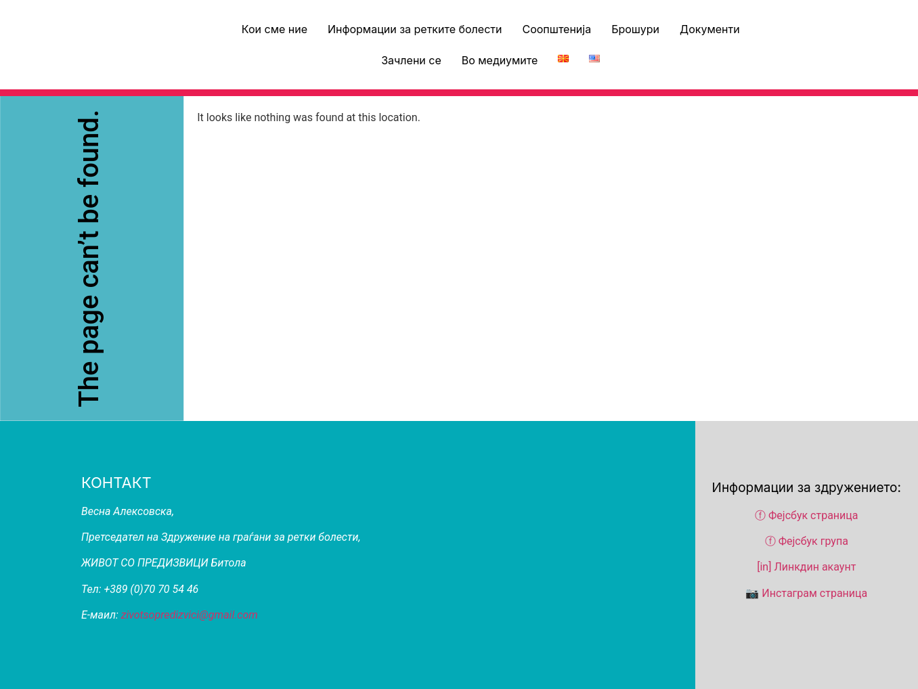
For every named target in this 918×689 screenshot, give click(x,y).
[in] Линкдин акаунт (806, 566)
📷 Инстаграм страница (806, 593)
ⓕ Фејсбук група (806, 541)
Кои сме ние (274, 29)
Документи (710, 29)
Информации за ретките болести (415, 29)
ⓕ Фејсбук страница (807, 515)
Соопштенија (556, 29)
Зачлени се (411, 60)
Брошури (635, 29)
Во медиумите (500, 60)
